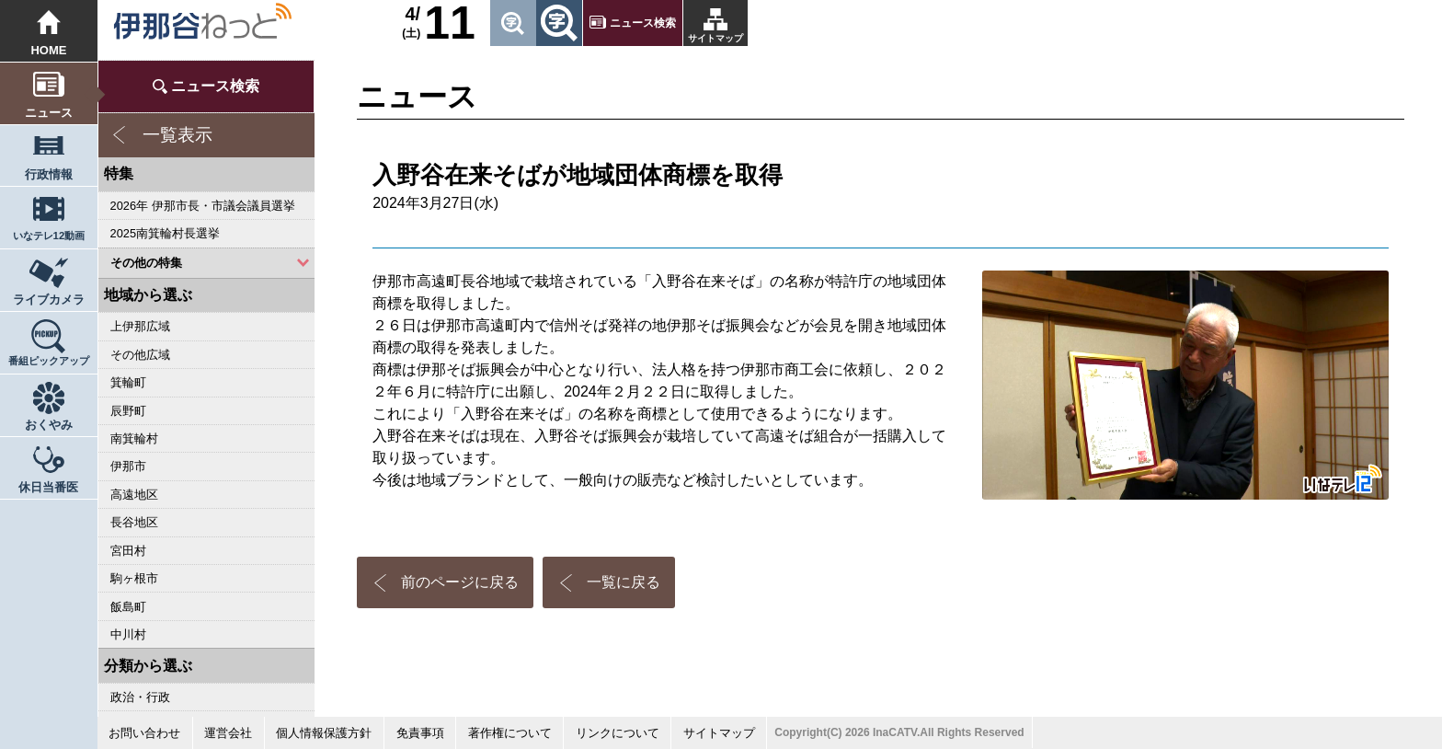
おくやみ (49, 425)
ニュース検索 (643, 23)
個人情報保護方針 (324, 733)
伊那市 (128, 466)
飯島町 (128, 607)
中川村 (128, 634)
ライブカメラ (49, 299)
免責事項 (420, 733)
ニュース (49, 113)
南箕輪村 (134, 438)
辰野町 (128, 411)
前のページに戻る (460, 582)
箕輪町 (128, 382)
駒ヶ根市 (134, 578)
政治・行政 (140, 697)
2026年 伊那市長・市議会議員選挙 (202, 206)
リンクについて (617, 733)
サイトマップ (715, 38)
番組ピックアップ (48, 360)
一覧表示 (177, 134)
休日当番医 (48, 487)
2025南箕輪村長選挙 (165, 233)
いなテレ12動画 (49, 235)
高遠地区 (134, 494)
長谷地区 (134, 522)
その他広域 (140, 355)
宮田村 (128, 551)
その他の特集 (146, 263)
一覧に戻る (623, 582)
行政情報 (49, 174)
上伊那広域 (140, 326)
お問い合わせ (144, 733)
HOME (48, 50)
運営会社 (228, 733)
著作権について (510, 733)
